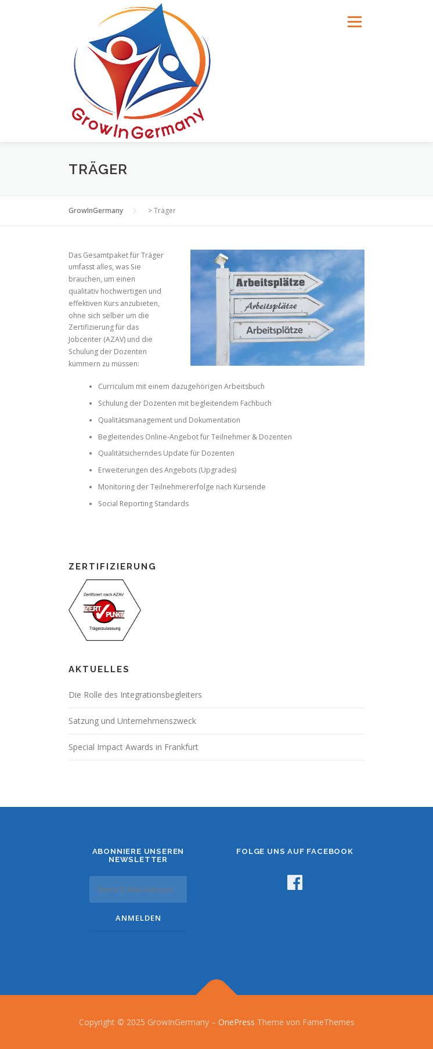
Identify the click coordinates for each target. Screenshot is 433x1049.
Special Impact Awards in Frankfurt (133, 746)
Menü (353, 22)
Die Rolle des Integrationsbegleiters (135, 694)
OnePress (236, 1022)
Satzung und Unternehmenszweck (132, 720)
